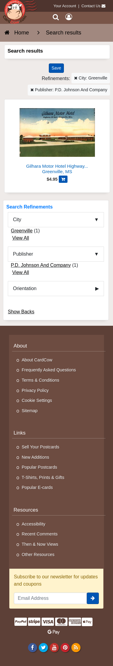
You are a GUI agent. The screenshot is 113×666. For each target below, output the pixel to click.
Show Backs (21, 311)
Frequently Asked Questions (49, 369)
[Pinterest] (65, 647)
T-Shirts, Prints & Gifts (43, 477)
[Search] (56, 17)
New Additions (35, 457)
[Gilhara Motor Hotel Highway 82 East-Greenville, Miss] (57, 139)
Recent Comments (40, 534)
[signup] (93, 598)
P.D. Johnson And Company (41, 265)
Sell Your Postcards (40, 447)
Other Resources (38, 554)
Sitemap (30, 410)
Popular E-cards (37, 487)
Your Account (65, 6)
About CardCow (37, 359)
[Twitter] (43, 647)
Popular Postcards (39, 467)
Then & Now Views (40, 544)
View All (20, 238)
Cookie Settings (37, 400)
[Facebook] (32, 647)
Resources (26, 510)
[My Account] (68, 17)
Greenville (22, 230)
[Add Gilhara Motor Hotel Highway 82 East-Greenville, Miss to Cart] (63, 179)
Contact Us (90, 6)
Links (20, 433)
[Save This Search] (56, 68)
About (20, 346)
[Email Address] (50, 598)
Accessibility (33, 524)
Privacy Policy (35, 390)
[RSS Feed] (76, 647)
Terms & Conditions (40, 380)
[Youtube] (54, 647)
